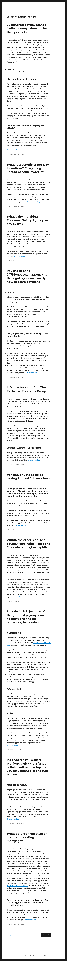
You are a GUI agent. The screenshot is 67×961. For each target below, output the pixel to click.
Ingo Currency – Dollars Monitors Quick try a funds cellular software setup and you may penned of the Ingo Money (28, 767)
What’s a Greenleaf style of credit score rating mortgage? (27, 837)
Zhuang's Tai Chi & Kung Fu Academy (17, 956)
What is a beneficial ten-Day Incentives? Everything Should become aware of (28, 168)
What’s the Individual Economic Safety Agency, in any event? (27, 220)
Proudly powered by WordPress (39, 956)
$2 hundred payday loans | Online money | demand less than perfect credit (28, 28)
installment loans (19, 154)
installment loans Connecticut (17, 885)
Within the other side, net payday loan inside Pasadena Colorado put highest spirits (28, 543)
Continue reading (13, 150)
